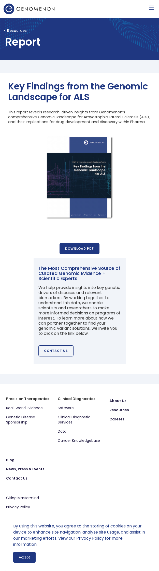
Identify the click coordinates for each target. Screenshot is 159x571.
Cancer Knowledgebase (79, 440)
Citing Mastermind (22, 497)
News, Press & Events (25, 469)
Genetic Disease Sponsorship (20, 420)
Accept (24, 557)
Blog (10, 459)
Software (66, 407)
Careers (116, 419)
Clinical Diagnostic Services (74, 420)
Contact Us (16, 478)
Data (62, 431)
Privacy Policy (18, 507)
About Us (117, 400)
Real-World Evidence (24, 407)
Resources (119, 410)
